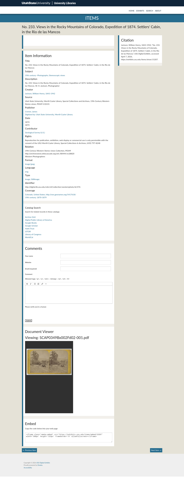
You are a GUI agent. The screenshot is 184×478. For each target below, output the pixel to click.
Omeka (40, 467)
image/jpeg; (30, 164)
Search (149, 11)
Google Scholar (31, 225)
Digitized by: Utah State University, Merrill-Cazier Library (49, 114)
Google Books (31, 223)
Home (131, 11)
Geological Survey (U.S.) (35, 132)
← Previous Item (29, 452)
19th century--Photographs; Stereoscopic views (45, 75)
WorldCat (29, 237)
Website (28, 262)
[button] (27, 283)
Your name (29, 256)
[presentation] (27, 284)
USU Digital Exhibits (43, 464)
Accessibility (28, 469)
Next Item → (156, 452)
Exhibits (140, 11)
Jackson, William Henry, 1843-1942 (40, 93)
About (158, 11)
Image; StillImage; (32, 179)
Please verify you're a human (35, 307)
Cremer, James (31, 111)
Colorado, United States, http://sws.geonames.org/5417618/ (50, 194)
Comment (28, 274)
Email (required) (31, 269)
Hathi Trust (29, 228)
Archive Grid (30, 217)
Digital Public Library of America (38, 220)
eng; (27, 171)
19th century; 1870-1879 (36, 197)
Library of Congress (33, 234)
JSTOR (28, 231)
